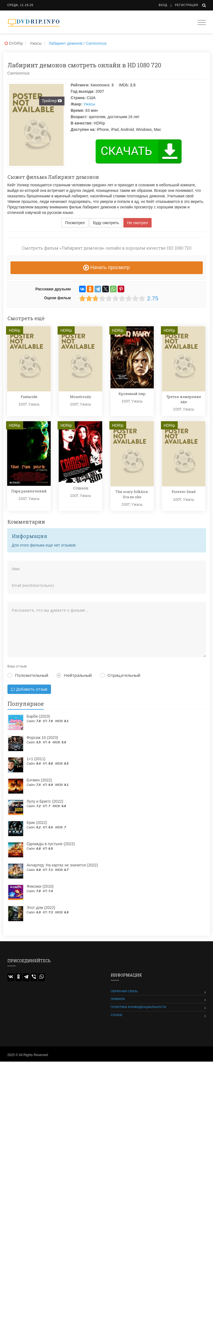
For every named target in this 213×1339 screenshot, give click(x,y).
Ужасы (89, 104)
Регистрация (186, 5)
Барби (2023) (38, 716)
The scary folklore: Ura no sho (132, 494)
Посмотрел (75, 223)
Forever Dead (183, 491)
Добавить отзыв (29, 689)
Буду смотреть (106, 223)
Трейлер (52, 101)
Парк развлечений (29, 491)
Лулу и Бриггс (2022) (45, 801)
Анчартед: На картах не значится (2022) (62, 865)
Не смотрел (137, 223)
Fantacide (29, 396)
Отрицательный (120, 675)
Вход (163, 5)
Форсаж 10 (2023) (42, 737)
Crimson (80, 488)
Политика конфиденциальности (138, 1007)
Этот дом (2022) (41, 907)
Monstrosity (80, 396)
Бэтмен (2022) (39, 780)
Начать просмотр (106, 267)
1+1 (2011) (36, 759)
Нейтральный (74, 675)
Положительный (27, 675)
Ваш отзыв (17, 666)
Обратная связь (124, 991)
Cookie (117, 1015)
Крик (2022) (37, 822)
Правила (118, 999)
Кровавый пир (131, 393)
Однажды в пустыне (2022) (51, 844)
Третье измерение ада (183, 399)
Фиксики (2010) (40, 886)
